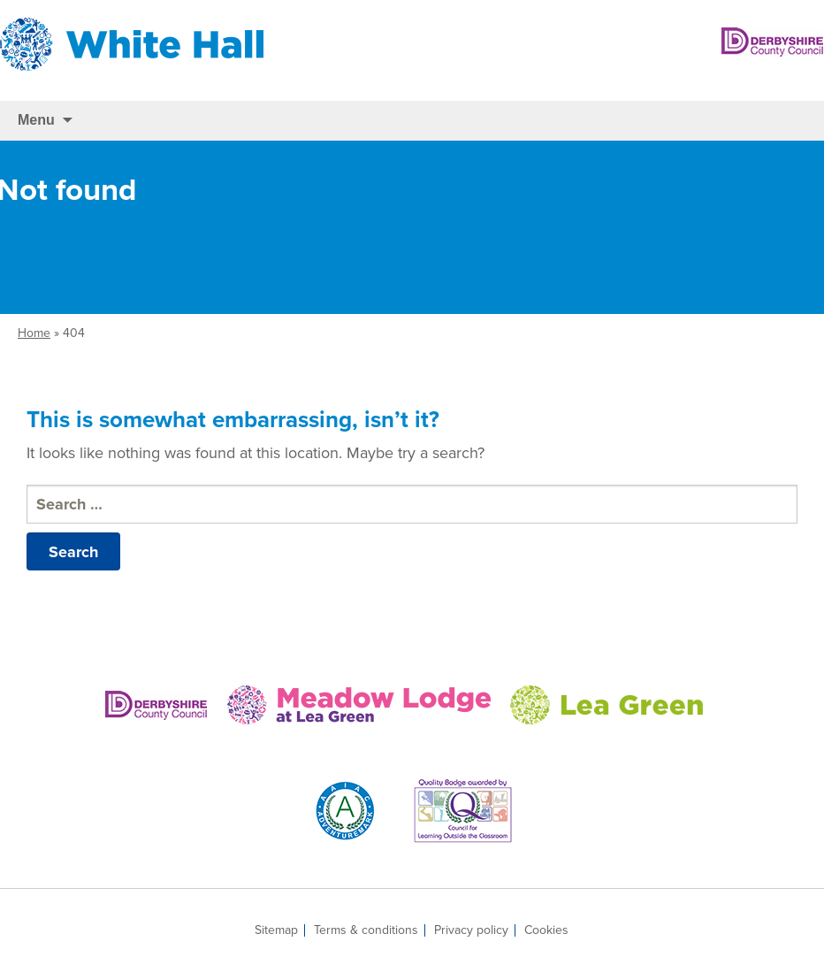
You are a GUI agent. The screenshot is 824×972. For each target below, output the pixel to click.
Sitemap (276, 930)
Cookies (546, 930)
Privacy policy (471, 930)
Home (34, 333)
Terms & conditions (366, 930)
